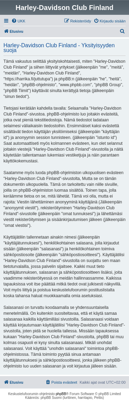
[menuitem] (18, 21)
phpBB (61, 394)
